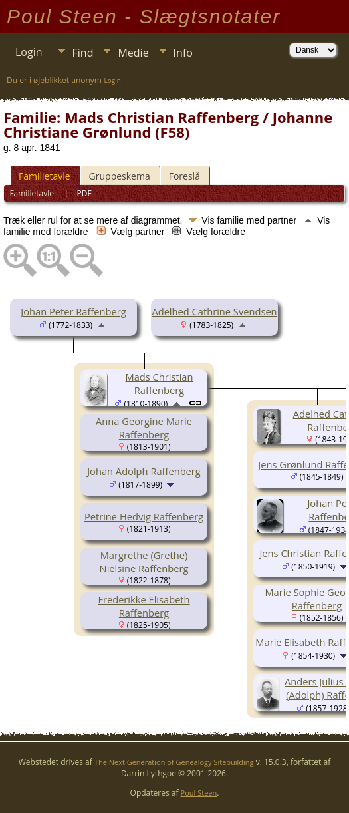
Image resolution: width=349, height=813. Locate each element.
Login (29, 52)
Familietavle (44, 176)
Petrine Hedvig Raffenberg (143, 516)
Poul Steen (199, 793)
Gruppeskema (119, 176)
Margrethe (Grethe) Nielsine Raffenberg (144, 561)
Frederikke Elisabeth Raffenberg (143, 606)
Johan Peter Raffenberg (73, 311)
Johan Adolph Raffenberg (144, 471)
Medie (133, 52)
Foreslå (184, 176)
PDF (84, 193)
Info (183, 52)
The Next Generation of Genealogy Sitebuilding (174, 762)
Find (83, 52)
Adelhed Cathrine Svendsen (214, 311)
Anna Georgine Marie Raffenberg (144, 427)
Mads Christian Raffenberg (159, 383)
